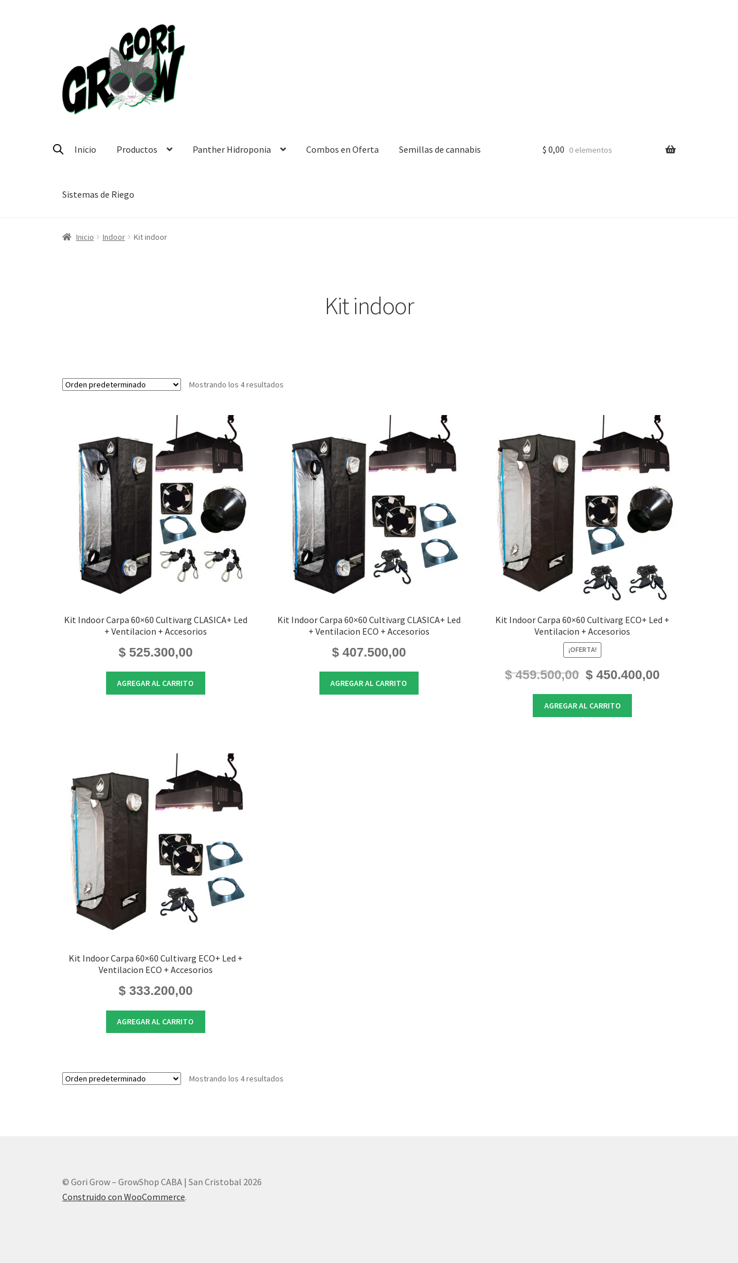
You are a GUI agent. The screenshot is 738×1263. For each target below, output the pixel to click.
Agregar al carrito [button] (155, 683)
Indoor (114, 237)
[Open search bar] (58, 149)
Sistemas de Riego (98, 194)
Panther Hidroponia (232, 149)
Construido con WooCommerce (123, 1196)
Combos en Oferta (342, 149)
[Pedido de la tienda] (121, 384)
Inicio (85, 149)
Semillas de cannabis (440, 149)
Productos (136, 149)
